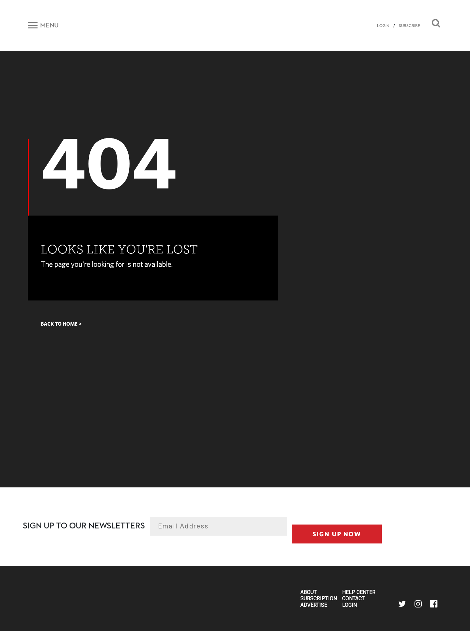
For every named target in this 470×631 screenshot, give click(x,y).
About (308, 592)
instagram (418, 604)
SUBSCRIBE (409, 26)
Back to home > (61, 324)
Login (349, 605)
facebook (433, 604)
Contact (353, 598)
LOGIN (383, 26)
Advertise (313, 605)
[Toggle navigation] (43, 25)
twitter (402, 604)
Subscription (318, 598)
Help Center (358, 592)
